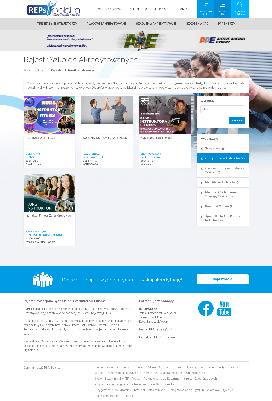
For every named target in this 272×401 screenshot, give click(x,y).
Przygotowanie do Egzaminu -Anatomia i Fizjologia (201, 390)
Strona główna (104, 367)
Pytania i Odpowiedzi (160, 367)
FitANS (30, 157)
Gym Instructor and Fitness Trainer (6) (225, 174)
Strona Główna (37, 70)
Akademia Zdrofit (93, 157)
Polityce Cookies (101, 345)
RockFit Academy (151, 157)
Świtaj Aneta (33, 153)
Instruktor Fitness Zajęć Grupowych (49, 215)
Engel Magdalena (151, 153)
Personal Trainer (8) (220, 210)
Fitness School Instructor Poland (44, 235)
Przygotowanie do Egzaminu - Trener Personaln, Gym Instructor (135, 384)
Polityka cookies (228, 367)
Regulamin (207, 367)
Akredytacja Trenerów (168, 373)
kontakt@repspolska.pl (164, 337)
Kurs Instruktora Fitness (156, 138)
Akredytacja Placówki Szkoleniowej (129, 373)
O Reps (99, 373)
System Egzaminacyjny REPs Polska (117, 378)
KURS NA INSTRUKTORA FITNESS (105, 138)
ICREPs (89, 308)
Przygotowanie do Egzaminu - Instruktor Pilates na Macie (130, 390)
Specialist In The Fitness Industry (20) (223, 222)
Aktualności (124, 367)
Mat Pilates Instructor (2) (223, 186)
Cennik (139, 367)
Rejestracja (222, 280)
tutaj (115, 341)
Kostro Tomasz (91, 153)
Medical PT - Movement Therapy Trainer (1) (223, 198)
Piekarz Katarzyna (36, 231)
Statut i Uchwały (187, 367)
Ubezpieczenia (195, 373)
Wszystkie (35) (216, 148)
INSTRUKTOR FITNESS (40, 138)
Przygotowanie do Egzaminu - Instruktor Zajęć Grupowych (180, 378)
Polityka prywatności (108, 396)
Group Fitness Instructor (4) (223, 160)
